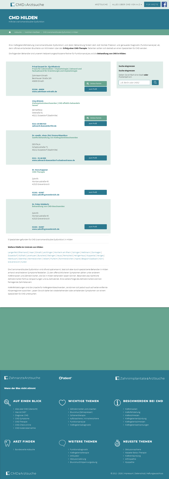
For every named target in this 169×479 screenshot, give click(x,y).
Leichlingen (48, 252)
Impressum (128, 473)
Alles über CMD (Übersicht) (26, 409)
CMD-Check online (23, 424)
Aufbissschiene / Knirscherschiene (84, 418)
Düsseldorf (12, 255)
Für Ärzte (152, 4)
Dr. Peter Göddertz (40, 204)
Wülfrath (21, 255)
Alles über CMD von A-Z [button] (126, 4)
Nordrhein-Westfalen (32, 32)
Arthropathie (130, 459)
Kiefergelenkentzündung (135, 418)
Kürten (24, 261)
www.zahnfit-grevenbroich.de (45, 195)
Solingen (76, 252)
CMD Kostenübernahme (25, 428)
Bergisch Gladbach (90, 258)
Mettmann (85, 252)
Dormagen (96, 252)
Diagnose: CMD (21, 415)
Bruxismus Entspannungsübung (83, 462)
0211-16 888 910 (39, 124)
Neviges (100, 255)
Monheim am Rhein (62, 252)
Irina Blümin (37, 101)
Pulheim (54, 258)
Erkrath (38, 252)
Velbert (46, 258)
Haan (31, 252)
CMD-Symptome (22, 418)
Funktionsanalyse (77, 421)
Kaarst (77, 258)
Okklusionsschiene (133, 449)
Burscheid (42, 255)
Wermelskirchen (35, 258)
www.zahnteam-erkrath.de (44, 91)
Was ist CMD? (20, 412)
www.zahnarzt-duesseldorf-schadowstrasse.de (53, 160)
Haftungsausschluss (155, 473)
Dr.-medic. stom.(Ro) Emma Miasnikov (49, 135)
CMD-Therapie (21, 421)
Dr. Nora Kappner (40, 169)
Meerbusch (12, 258)
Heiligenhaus (79, 255)
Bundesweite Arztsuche (25, 449)
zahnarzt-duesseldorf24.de (44, 126)
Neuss (59, 255)
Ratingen (51, 255)
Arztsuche (101, 4)
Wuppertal (90, 255)
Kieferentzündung (133, 455)
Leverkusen (31, 255)
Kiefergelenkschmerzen (135, 421)
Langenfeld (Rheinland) (18, 252)
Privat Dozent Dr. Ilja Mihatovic (46, 66)
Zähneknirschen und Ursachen (83, 409)
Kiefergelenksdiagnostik (80, 424)
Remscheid (68, 255)
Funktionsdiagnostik (79, 449)
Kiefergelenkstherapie (79, 452)
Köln (101, 258)
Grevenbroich (14, 261)
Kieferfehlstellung (132, 412)
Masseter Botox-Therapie (135, 452)
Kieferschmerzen (132, 415)
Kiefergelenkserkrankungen (137, 424)
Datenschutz (140, 473)
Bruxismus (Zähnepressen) (81, 412)
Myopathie (129, 462)
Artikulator (74, 455)
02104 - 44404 (38, 89)
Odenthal (22, 258)
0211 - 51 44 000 (39, 158)
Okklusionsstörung (78, 459)
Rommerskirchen (66, 258)
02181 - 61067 (38, 192)
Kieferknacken (131, 409)
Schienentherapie (77, 415)
